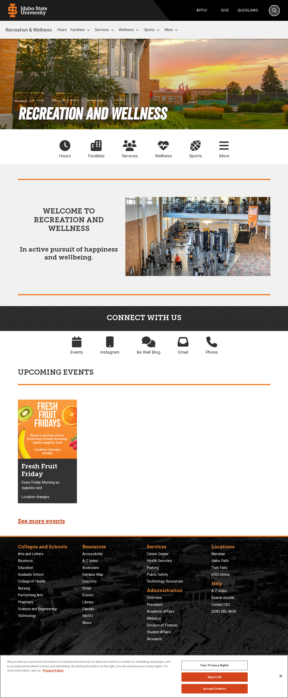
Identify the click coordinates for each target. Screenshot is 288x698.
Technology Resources (165, 581)
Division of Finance (162, 625)
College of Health (31, 581)
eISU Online (220, 574)
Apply (201, 10)
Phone (212, 345)
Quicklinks (248, 10)
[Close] (281, 676)
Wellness (129, 30)
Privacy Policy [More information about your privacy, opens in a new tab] (53, 670)
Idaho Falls (220, 561)
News (87, 623)
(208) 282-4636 (223, 611)
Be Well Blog (148, 345)
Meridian (218, 554)
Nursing (24, 588)
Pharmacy (25, 602)
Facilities (80, 30)
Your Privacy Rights (214, 665)
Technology (27, 616)
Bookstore (90, 568)
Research (154, 639)
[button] (88, 30)
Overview (154, 597)
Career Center (158, 554)
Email (183, 345)
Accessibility (92, 554)
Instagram (109, 345)
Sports (152, 30)
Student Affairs (159, 632)
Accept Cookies (214, 688)
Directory (89, 581)
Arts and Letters (30, 554)
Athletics (154, 618)
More (171, 30)
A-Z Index (90, 561)
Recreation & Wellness (28, 29)
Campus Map (92, 574)
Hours (62, 30)
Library (87, 602)
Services (105, 30)
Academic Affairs (160, 611)
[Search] (274, 10)
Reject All (214, 677)
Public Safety (157, 574)
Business (25, 561)
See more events (41, 521)
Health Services (159, 561)
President (154, 604)
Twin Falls (219, 568)
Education (25, 568)
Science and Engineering (37, 609)
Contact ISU (220, 604)
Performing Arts (30, 595)
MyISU (87, 616)
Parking (153, 568)
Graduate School (31, 574)
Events (76, 345)
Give (225, 10)
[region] (144, 676)
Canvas (88, 609)
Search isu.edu (222, 597)
